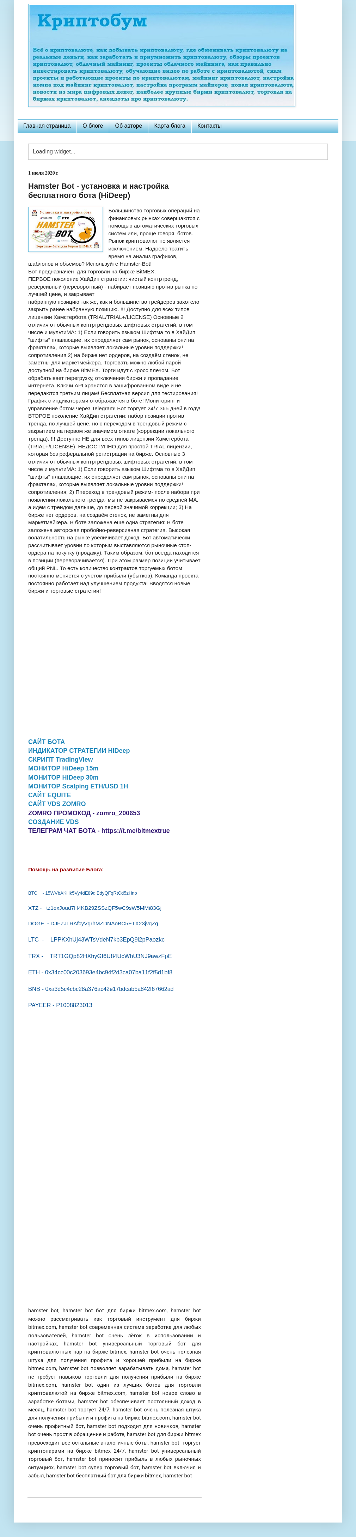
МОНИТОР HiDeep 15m (63, 768)
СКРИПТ (60, 759)
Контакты (209, 126)
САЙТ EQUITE (49, 795)
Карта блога (169, 126)
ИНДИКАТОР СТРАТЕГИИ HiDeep (79, 750)
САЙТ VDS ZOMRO (57, 803)
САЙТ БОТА (46, 741)
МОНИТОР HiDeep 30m (63, 777)
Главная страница (46, 126)
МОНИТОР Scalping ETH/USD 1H (78, 786)
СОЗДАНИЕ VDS (53, 821)
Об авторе (128, 126)
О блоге (92, 126)
